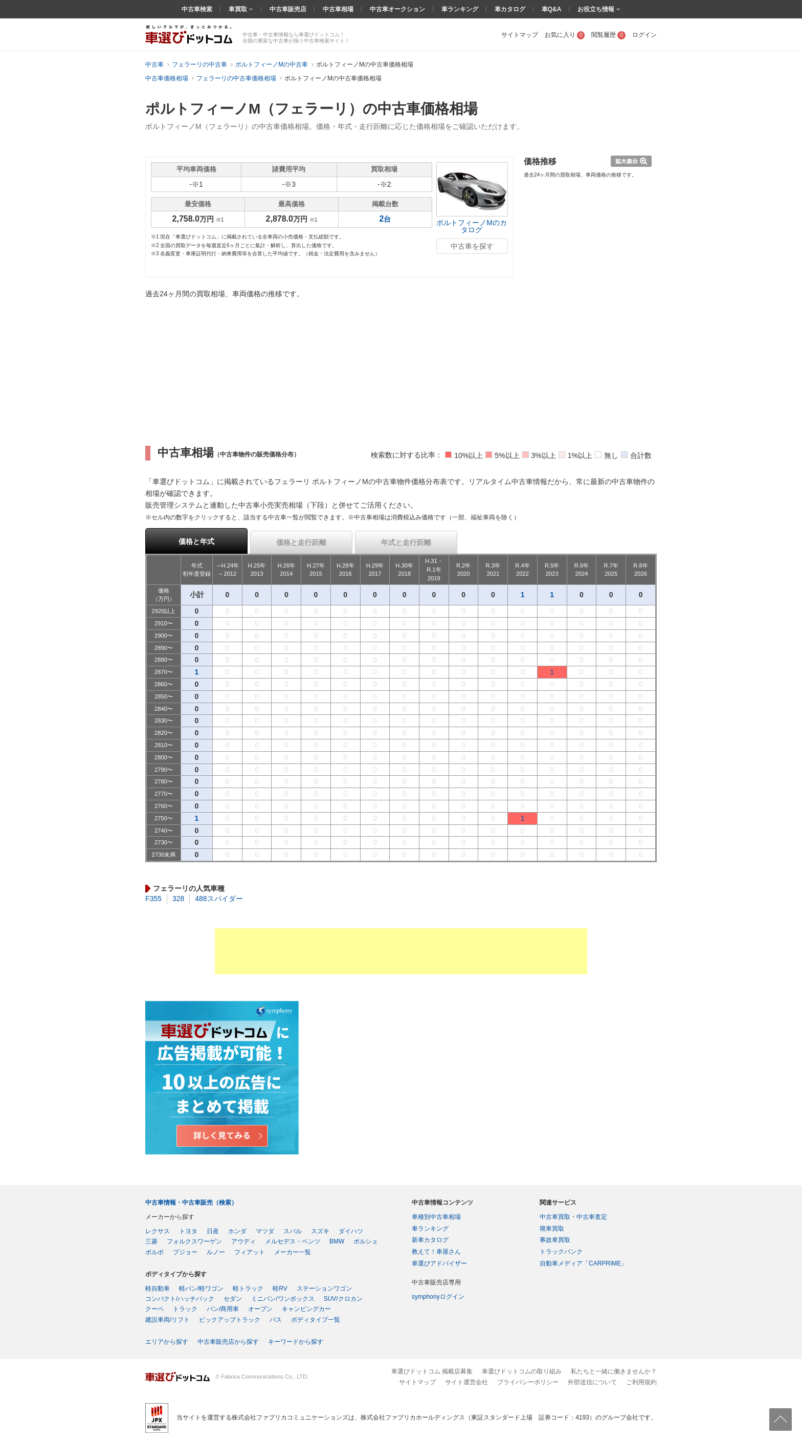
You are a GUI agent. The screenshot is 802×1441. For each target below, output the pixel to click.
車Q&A (552, 9)
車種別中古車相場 (436, 1216)
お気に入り (565, 34)
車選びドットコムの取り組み (522, 1371)
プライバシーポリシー (528, 1382)
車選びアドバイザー (439, 1263)
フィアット (249, 1252)
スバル (292, 1231)
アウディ (243, 1241)
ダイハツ (351, 1231)
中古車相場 (338, 9)
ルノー (216, 1252)
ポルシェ (365, 1241)
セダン (233, 1298)
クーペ (154, 1309)
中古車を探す (472, 246)
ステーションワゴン (324, 1288)
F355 (153, 898)
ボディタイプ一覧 (315, 1319)
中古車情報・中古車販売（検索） (191, 1202)
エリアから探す (166, 1341)
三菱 (151, 1241)
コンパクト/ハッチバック (179, 1298)
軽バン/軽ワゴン (201, 1288)
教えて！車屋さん (436, 1251)
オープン (260, 1309)
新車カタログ (430, 1239)
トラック (185, 1309)
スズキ (320, 1231)
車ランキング (459, 9)
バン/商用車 (223, 1309)
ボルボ (154, 1252)
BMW (336, 1241)
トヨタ (188, 1231)
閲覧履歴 (608, 34)
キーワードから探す (295, 1341)
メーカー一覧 (292, 1252)
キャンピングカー (306, 1309)
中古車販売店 (288, 9)
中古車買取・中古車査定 (573, 1216)
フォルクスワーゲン (194, 1241)
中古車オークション (397, 9)
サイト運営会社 (466, 1382)
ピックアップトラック (229, 1319)
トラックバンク (561, 1251)
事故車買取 (555, 1239)
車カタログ (510, 9)
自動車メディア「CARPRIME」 (583, 1263)
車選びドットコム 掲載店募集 (432, 1371)
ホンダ (237, 1231)
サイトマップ (519, 34)
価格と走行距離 (301, 542)
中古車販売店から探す (228, 1341)
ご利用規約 (641, 1382)
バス (276, 1319)
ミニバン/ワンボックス (282, 1298)
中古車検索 (197, 9)
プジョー (185, 1252)
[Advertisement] (401, 951)
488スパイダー (218, 898)
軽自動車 (157, 1288)
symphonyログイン (438, 1296)
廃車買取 (552, 1228)
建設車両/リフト (167, 1319)
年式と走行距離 (406, 542)
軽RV (280, 1288)
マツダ (265, 1231)
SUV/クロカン (343, 1298)
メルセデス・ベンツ (292, 1241)
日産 (213, 1231)
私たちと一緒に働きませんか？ (614, 1371)
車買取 (239, 9)
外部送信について (592, 1382)
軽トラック (248, 1288)
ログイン (644, 34)
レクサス (157, 1231)
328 (178, 898)
